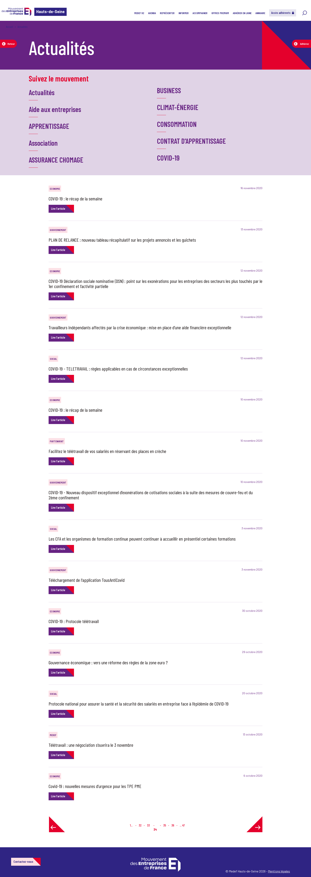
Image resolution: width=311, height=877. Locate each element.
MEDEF (53, 735)
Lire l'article (58, 208)
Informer (184, 13)
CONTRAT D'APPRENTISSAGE (191, 141)
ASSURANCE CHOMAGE (56, 159)
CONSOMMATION (177, 124)
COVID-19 (168, 157)
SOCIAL (53, 358)
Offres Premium (220, 13)
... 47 (182, 825)
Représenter (167, 13)
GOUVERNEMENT (58, 230)
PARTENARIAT (57, 441)
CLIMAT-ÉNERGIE (177, 107)
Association (43, 143)
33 (148, 825)
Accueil (9, 26)
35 (164, 825)
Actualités (42, 92)
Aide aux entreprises (55, 109)
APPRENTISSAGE (49, 126)
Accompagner (200, 13)
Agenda (152, 13)
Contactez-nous (23, 861)
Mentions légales (279, 871)
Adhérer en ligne (242, 13)
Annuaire (260, 13)
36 (172, 825)
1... (131, 825)
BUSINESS (169, 90)
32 (140, 825)
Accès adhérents (282, 12)
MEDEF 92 (139, 13)
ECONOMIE (55, 188)
